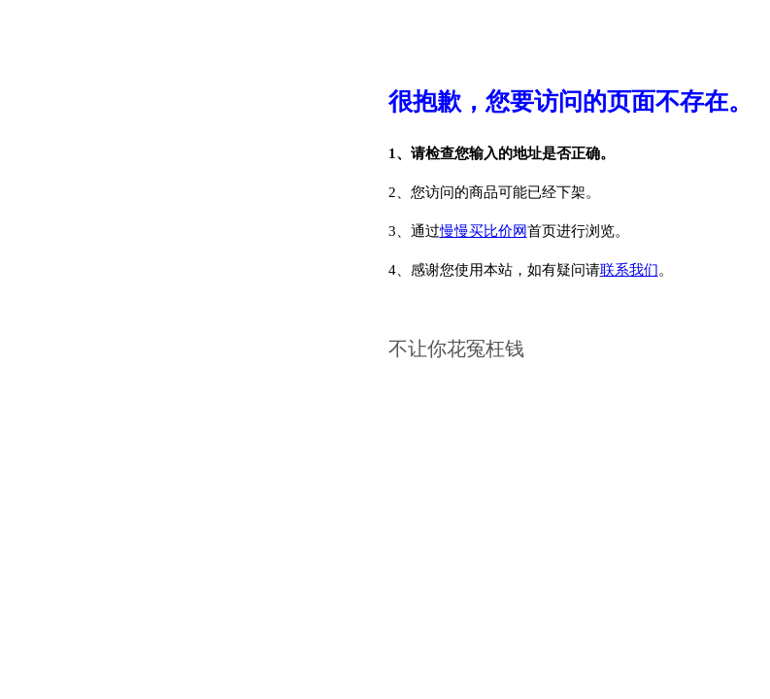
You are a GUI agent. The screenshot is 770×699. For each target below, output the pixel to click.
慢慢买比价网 (483, 231)
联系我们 (629, 270)
